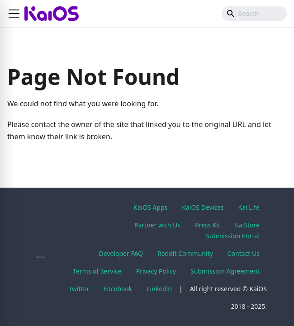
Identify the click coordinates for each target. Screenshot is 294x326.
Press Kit (207, 225)
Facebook (118, 288)
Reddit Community (185, 253)
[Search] (254, 13)
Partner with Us (157, 225)
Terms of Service (97, 271)
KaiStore (247, 225)
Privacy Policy (156, 271)
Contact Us (244, 253)
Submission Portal (233, 236)
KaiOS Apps (150, 207)
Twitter (79, 288)
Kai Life (249, 207)
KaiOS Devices (202, 207)
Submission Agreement (225, 271)
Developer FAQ (121, 253)
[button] (14, 13)
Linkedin (159, 288)
